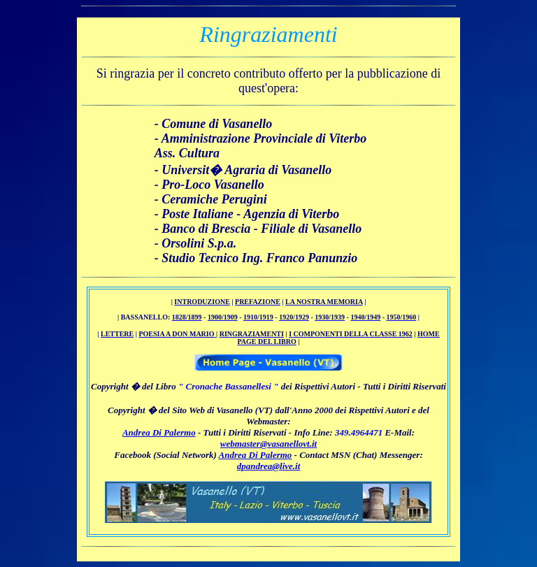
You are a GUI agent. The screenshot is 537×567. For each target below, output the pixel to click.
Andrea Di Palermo (159, 432)
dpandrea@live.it (269, 466)
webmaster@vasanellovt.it (268, 443)
